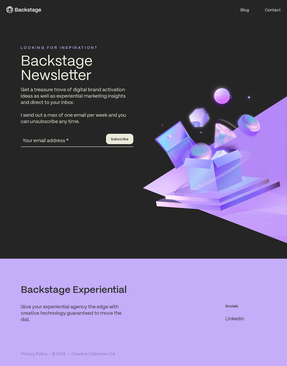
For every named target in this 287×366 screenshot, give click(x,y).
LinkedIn (234, 318)
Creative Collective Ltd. (93, 353)
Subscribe (120, 139)
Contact (273, 10)
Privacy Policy (34, 353)
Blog (244, 10)
